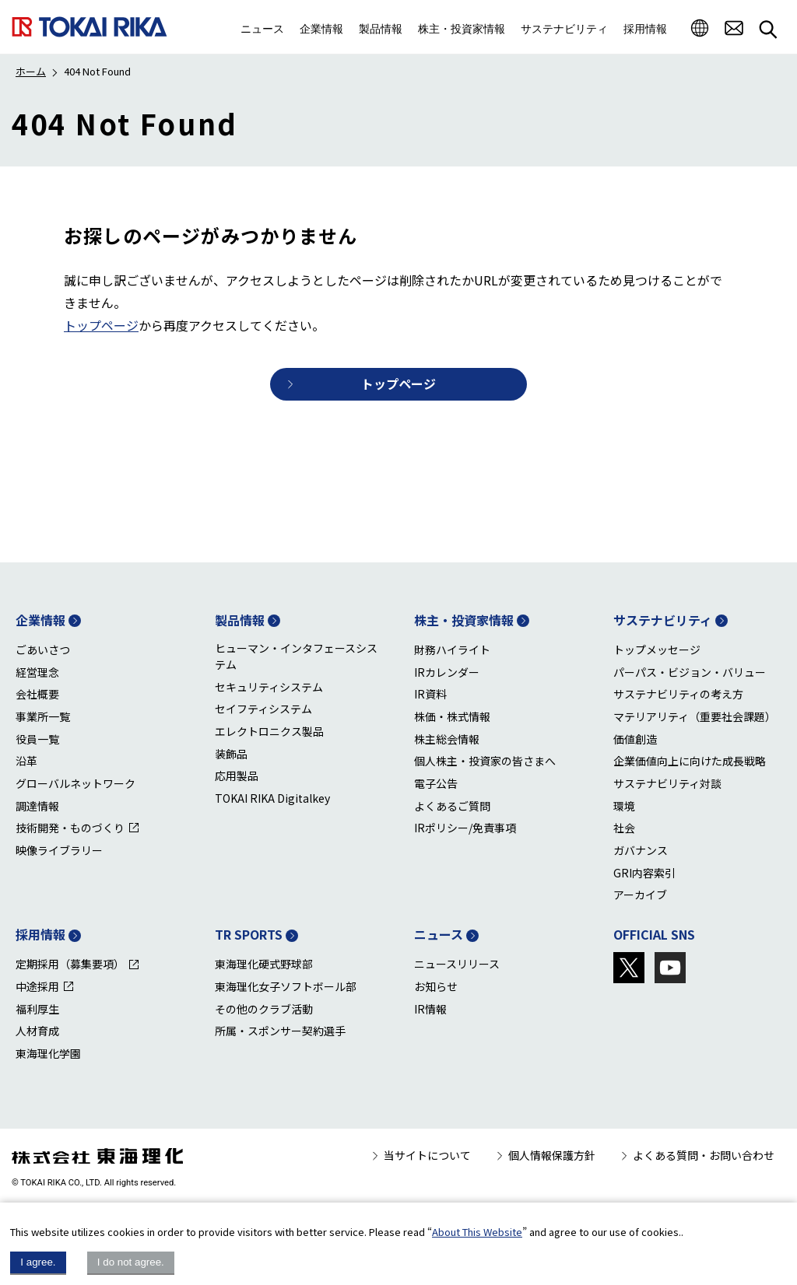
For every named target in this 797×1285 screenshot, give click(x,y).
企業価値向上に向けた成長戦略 (689, 761)
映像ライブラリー (59, 850)
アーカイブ (640, 894)
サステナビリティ (662, 620)
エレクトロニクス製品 (269, 731)
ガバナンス (640, 850)
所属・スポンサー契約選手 (280, 1030)
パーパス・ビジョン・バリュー (689, 672)
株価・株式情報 (452, 716)
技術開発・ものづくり (70, 827)
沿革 (26, 761)
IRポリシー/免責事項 (465, 827)
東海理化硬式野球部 (264, 964)
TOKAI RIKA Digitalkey (272, 798)
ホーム (31, 71)
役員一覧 (37, 739)
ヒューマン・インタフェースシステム (296, 656)
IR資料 (430, 694)
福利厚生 (37, 1009)
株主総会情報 (446, 739)
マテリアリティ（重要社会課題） (694, 716)
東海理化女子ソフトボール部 (285, 986)
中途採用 (37, 986)
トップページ (101, 325)
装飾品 (231, 754)
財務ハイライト (452, 649)
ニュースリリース (457, 964)
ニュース (438, 934)
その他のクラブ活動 (264, 1009)
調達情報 (37, 806)
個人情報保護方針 (551, 1155)
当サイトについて (427, 1155)
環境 (624, 806)
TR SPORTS (249, 934)
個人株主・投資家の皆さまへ (485, 761)
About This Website (477, 1231)
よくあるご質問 (452, 806)
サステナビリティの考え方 (678, 694)
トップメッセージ (656, 649)
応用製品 (236, 775)
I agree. (37, 1262)
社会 (624, 827)
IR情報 (430, 1009)
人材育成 (37, 1030)
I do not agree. (130, 1262)
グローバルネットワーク (75, 783)
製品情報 (240, 620)
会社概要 (37, 694)
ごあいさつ (43, 649)
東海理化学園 (48, 1053)
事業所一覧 (43, 716)
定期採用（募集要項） (70, 964)
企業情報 (40, 620)
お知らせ (436, 986)
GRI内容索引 (644, 873)
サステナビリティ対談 (667, 783)
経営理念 (37, 672)
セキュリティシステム (269, 687)
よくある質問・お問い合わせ (703, 1155)
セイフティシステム (263, 708)
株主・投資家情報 (464, 620)
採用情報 (40, 934)
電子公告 (436, 783)
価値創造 (635, 739)
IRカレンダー (446, 672)
